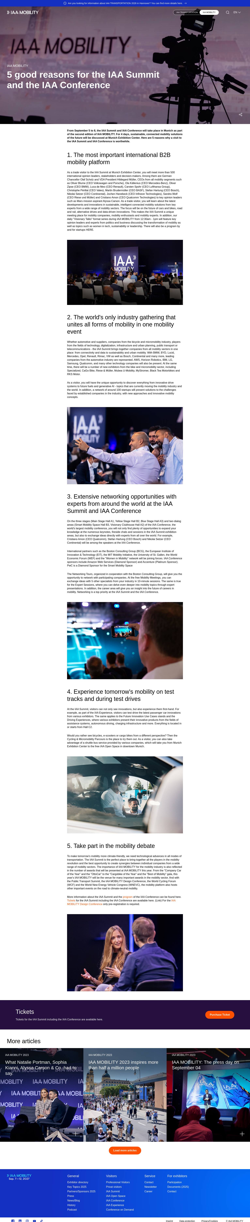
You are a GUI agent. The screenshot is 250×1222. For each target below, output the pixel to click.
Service (149, 1176)
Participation (174, 1182)
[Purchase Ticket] (219, 1015)
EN (237, 12)
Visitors (69, 12)
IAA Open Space (115, 1196)
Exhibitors (54, 12)
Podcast (72, 1209)
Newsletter (150, 1186)
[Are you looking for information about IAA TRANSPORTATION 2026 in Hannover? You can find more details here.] (125, 3)
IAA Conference (115, 1200)
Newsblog (84, 12)
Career (148, 1191)
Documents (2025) (178, 1186)
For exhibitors (177, 1176)
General (73, 1176)
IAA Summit (113, 1191)
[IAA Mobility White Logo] (23, 12)
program (128, 897)
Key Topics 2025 (76, 1186)
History (71, 1205)
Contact (148, 1182)
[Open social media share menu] (240, 114)
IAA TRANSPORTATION (187, 12)
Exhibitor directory (77, 1182)
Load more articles (125, 1150)
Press (120, 12)
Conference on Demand (120, 1209)
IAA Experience (115, 1205)
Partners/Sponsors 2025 (81, 1191)
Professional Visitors (118, 1182)
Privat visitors (114, 1186)
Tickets (71, 900)
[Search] (228, 12)
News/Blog (73, 1200)
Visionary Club (103, 12)
